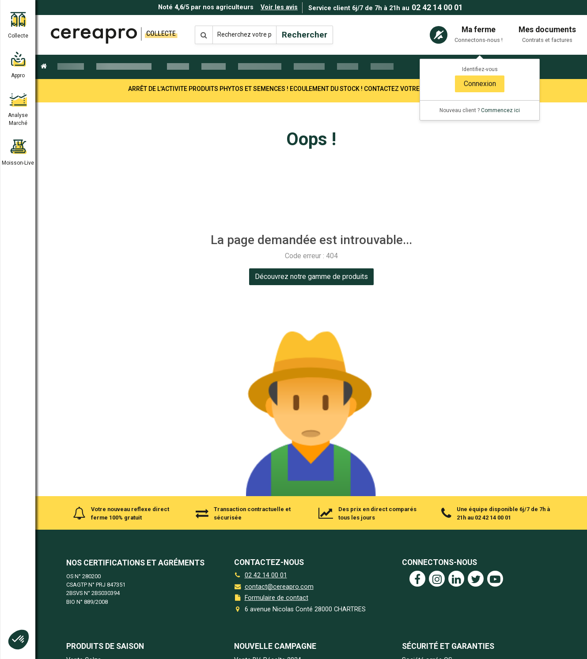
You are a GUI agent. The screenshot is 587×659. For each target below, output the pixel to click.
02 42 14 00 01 (437, 7)
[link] (311, 276)
